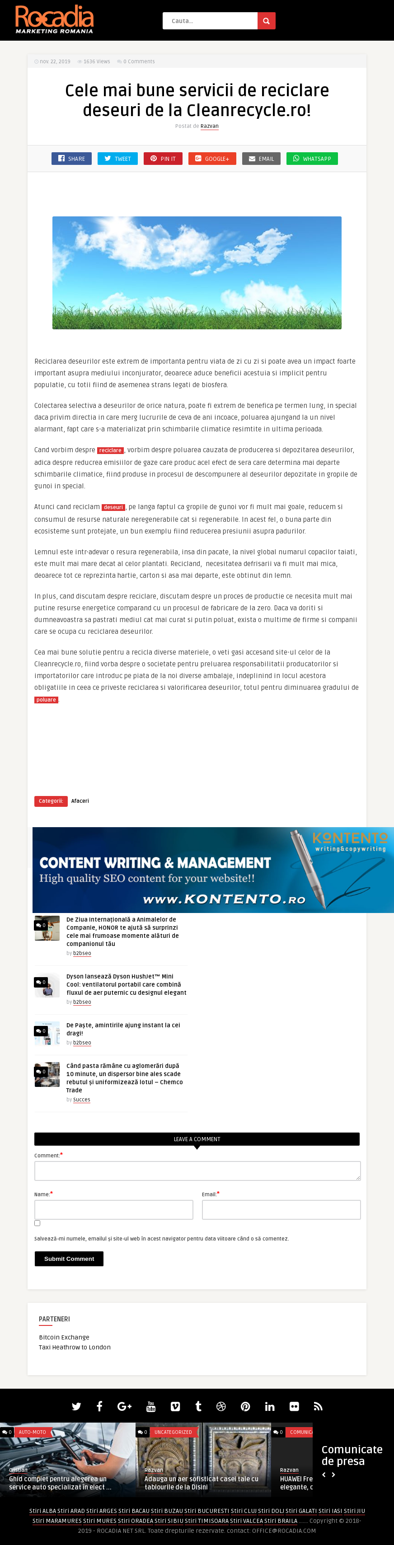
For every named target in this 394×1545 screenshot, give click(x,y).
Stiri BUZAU (167, 1511)
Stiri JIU (354, 1511)
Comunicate (304, 1432)
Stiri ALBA (42, 1511)
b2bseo (82, 953)
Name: (43, 1194)
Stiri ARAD (71, 1511)
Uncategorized (173, 1432)
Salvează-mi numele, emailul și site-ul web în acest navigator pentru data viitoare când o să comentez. (161, 1239)
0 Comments (139, 62)
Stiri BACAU (134, 1511)
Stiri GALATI (301, 1511)
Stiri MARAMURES (57, 1521)
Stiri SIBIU (169, 1521)
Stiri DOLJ (271, 1511)
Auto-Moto (32, 1432)
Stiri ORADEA (135, 1521)
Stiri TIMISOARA (207, 1521)
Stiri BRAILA (280, 1521)
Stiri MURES (100, 1521)
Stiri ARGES (101, 1511)
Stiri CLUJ (244, 1511)
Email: (211, 1194)
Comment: (48, 1155)
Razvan (210, 126)
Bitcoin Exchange (64, 1337)
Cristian (18, 1470)
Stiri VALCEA (246, 1521)
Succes (81, 1100)
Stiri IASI (330, 1511)
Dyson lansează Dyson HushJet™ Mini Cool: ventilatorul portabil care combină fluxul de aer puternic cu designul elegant (126, 985)
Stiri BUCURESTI (207, 1511)
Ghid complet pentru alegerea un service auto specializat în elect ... (60, 1483)
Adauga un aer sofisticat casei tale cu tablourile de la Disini (201, 1483)
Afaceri (80, 801)
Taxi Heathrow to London (75, 1347)
